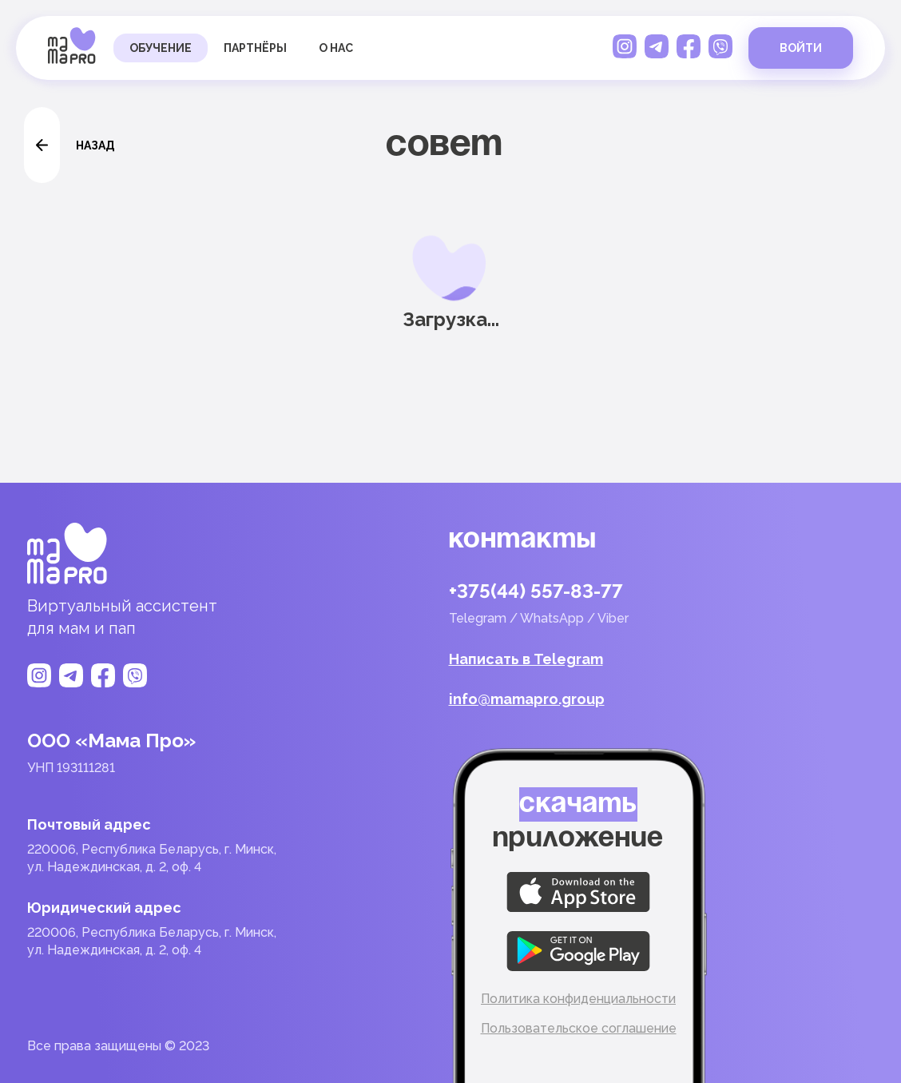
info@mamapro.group (527, 699)
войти (801, 48)
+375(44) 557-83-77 (536, 591)
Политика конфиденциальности (578, 998)
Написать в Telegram (526, 659)
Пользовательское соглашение (579, 1028)
